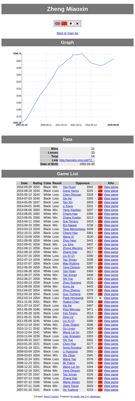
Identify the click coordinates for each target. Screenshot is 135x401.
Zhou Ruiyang (72, 282)
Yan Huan (69, 187)
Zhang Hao (70, 252)
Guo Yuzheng (72, 294)
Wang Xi (68, 236)
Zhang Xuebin (72, 217)
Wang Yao (69, 359)
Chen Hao (69, 343)
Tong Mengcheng (74, 229)
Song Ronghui (72, 347)
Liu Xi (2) (69, 255)
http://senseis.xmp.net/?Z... (77, 160)
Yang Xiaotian (72, 210)
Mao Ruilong (71, 263)
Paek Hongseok (73, 298)
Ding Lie (68, 317)
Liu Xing (68, 244)
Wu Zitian (69, 355)
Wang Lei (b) (71, 366)
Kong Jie (68, 286)
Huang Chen (71, 301)
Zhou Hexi (69, 240)
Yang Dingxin (71, 267)
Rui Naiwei (70, 225)
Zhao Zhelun (71, 324)
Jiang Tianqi (70, 386)
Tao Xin (68, 202)
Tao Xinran (70, 259)
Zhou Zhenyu (71, 290)
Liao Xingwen (71, 336)
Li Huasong (70, 351)
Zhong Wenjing (72, 248)
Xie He (67, 198)
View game (111, 187)
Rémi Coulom (51, 396)
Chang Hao (70, 213)
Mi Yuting (69, 363)
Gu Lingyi (69, 328)
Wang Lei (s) (71, 332)
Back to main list (67, 33)
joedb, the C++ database (87, 396)
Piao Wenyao (71, 309)
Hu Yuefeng (70, 389)
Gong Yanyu (71, 190)
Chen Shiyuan (72, 194)
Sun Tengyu (70, 221)
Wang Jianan (71, 382)
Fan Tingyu (70, 313)
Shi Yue (68, 278)
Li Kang (68, 206)
